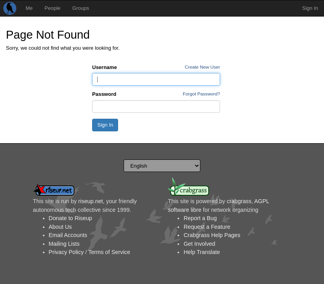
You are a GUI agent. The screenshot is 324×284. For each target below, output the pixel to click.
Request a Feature (206, 227)
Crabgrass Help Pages (211, 235)
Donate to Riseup (70, 218)
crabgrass (239, 201)
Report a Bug (200, 218)
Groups (80, 8)
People (52, 8)
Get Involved (199, 244)
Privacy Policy (66, 252)
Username (104, 67)
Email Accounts (68, 235)
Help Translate (201, 252)
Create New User (202, 66)
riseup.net (90, 201)
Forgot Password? (201, 93)
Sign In (310, 8)
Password (104, 94)
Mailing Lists (64, 244)
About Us (60, 227)
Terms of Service (109, 252)
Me (29, 8)
